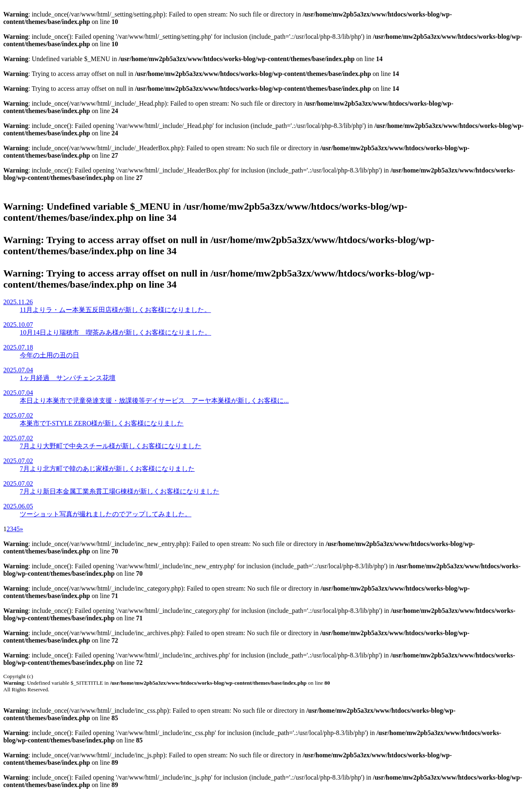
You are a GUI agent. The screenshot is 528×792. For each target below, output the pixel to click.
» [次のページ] (21, 528)
